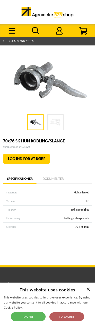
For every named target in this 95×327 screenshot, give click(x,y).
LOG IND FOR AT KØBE (26, 158)
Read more (31, 307)
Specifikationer (19, 179)
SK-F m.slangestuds (21, 41)
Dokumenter (53, 179)
